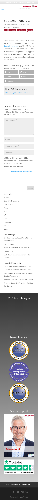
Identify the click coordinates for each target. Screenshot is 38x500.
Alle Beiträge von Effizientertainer (18, 92)
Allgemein (7, 27)
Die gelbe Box (9, 244)
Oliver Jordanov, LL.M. (12, 283)
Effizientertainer (12, 24)
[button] (11, 72)
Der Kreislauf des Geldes (21, 266)
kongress (12, 30)
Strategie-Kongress (11, 46)
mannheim (21, 30)
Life (5, 215)
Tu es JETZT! (8, 251)
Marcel (6, 273)
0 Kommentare (23, 24)
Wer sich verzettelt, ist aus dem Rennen (19, 248)
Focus (6, 208)
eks (5, 30)
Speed (6, 229)
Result (6, 226)
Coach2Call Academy (12, 201)
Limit (6, 218)
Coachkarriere (9, 204)
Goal (5, 211)
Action (6, 197)
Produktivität (15, 27)
